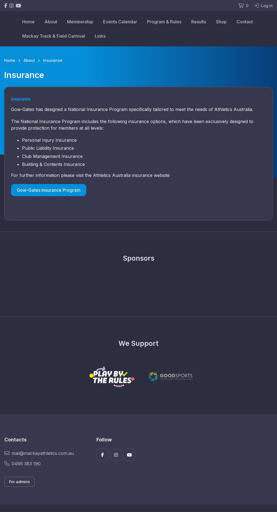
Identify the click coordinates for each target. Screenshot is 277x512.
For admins (19, 481)
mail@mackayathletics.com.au (39, 453)
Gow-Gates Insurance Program (49, 190)
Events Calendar (120, 21)
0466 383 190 (22, 463)
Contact (245, 21)
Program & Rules (164, 21)
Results (198, 21)
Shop (221, 21)
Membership (80, 21)
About (51, 21)
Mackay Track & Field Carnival (53, 36)
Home (28, 21)
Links (100, 36)
